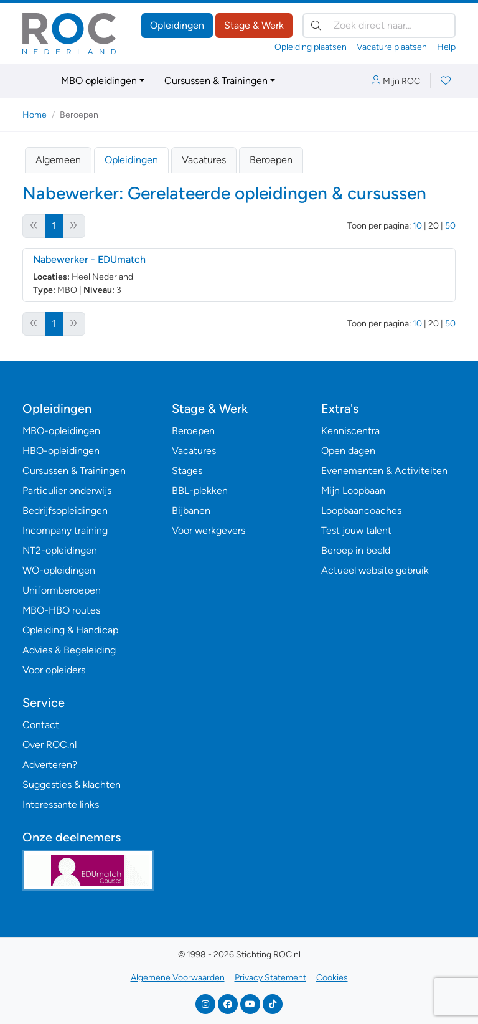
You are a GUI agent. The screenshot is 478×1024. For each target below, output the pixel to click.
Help (446, 47)
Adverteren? (49, 764)
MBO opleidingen (99, 81)
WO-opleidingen (58, 570)
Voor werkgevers (208, 530)
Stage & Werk (254, 25)
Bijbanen (191, 510)
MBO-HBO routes (61, 610)
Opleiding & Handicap (70, 630)
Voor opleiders (53, 670)
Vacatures (204, 160)
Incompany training (65, 530)
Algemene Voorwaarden (178, 977)
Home (34, 115)
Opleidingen (177, 25)
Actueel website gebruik (375, 570)
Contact (40, 725)
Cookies (332, 977)
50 (450, 225)
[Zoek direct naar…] (379, 25)
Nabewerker (89, 259)
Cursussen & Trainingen (216, 81)
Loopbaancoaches (361, 510)
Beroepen (271, 160)
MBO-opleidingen (61, 431)
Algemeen (58, 160)
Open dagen (348, 451)
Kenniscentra (350, 431)
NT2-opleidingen (59, 550)
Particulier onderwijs (66, 490)
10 (417, 225)
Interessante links (60, 804)
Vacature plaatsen (392, 47)
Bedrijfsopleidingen (65, 510)
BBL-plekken (200, 490)
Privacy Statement (270, 977)
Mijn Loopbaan (353, 490)
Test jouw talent (356, 530)
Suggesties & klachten (71, 784)
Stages (187, 470)
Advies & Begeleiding (69, 650)
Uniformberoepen (61, 590)
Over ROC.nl (49, 745)
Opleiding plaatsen (310, 47)
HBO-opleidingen (61, 451)
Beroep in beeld (355, 550)
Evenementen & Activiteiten (384, 470)
